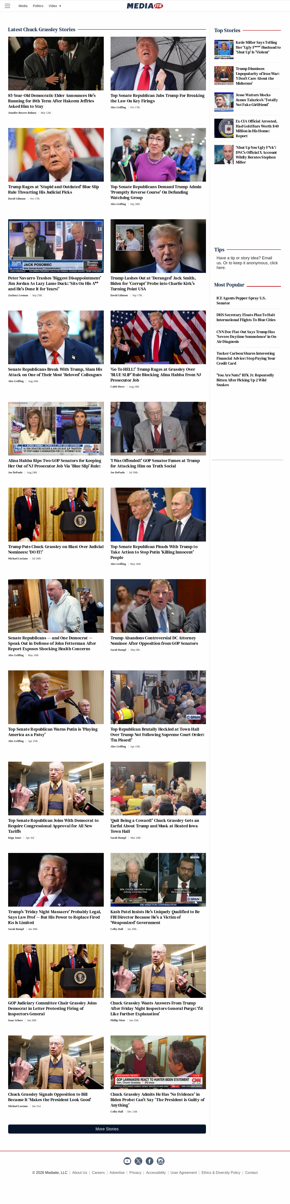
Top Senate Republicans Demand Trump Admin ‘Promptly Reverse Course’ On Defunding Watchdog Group (156, 192)
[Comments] (54, 112)
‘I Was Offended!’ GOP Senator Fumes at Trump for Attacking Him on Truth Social (155, 463)
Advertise (117, 1173)
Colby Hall (117, 929)
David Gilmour (17, 198)
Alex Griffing (118, 107)
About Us (79, 1173)
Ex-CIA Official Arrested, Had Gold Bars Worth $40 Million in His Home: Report (257, 128)
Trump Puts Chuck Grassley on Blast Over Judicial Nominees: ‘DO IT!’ (56, 549)
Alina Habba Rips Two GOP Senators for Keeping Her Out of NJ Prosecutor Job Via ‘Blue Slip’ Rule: (54, 463)
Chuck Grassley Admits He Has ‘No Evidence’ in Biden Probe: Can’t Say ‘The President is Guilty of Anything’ (158, 1099)
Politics (38, 6)
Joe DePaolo (15, 472)
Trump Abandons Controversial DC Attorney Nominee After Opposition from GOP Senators (154, 640)
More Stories (106, 1129)
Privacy (135, 1173)
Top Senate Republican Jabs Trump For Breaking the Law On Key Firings (158, 98)
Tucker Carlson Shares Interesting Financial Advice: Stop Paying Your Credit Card (246, 358)
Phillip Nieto (118, 1020)
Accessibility (156, 1173)
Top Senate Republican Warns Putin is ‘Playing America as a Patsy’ (53, 732)
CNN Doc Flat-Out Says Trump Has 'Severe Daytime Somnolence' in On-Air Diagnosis (247, 336)
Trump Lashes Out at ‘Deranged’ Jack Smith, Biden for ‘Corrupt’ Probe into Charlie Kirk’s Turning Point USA (153, 283)
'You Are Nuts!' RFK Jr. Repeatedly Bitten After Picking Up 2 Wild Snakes (245, 380)
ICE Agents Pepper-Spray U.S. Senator (241, 300)
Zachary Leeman (18, 295)
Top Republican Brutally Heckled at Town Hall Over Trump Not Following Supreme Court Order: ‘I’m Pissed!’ (157, 734)
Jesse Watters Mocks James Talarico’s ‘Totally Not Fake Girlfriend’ (257, 99)
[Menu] (10, 6)
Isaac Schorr (15, 1020)
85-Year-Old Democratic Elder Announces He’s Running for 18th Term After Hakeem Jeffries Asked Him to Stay (52, 100)
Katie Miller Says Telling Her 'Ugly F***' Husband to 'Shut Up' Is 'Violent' (258, 47)
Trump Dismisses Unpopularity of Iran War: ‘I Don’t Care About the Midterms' (257, 76)
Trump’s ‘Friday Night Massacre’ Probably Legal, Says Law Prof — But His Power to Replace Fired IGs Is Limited (54, 917)
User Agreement (184, 1173)
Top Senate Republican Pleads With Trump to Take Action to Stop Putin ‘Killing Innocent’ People (154, 552)
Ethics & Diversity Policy (220, 1173)
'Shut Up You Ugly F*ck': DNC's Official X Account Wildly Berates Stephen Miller (256, 154)
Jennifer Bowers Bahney (22, 112)
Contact (251, 1173)
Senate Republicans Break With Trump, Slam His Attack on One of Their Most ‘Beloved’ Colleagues (55, 372)
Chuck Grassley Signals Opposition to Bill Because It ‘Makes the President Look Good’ (49, 1097)
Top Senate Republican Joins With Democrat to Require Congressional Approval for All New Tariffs (53, 825)
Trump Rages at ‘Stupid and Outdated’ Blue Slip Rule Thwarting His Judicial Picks (53, 189)
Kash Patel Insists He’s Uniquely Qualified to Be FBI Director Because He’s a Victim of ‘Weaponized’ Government (155, 917)
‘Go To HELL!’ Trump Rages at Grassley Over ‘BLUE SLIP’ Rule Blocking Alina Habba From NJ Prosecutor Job (156, 374)
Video (55, 6)
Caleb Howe (118, 386)
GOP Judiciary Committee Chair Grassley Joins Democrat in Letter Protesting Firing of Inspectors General (52, 1008)
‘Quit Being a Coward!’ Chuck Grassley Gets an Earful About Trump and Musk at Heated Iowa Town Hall (155, 825)
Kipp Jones (14, 837)
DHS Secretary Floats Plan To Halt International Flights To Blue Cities (246, 317)
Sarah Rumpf (118, 649)
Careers (98, 1173)
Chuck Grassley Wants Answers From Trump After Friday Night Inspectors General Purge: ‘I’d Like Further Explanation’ (157, 1008)
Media (23, 6)
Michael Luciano (18, 558)
